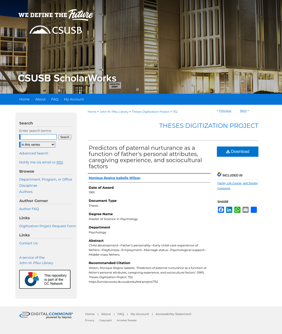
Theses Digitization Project (150, 111)
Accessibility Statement (174, 314)
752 (175, 111)
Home (92, 111)
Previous (225, 110)
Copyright (105, 320)
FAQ (120, 314)
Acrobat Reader (127, 320)
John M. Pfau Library (114, 111)
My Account (140, 314)
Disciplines (28, 185)
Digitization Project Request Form (47, 226)
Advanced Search (33, 153)
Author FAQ (29, 209)
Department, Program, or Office (45, 179)
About (106, 314)
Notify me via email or (41, 162)
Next (243, 110)
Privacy (89, 320)
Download (237, 151)
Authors (26, 192)
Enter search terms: (35, 131)
